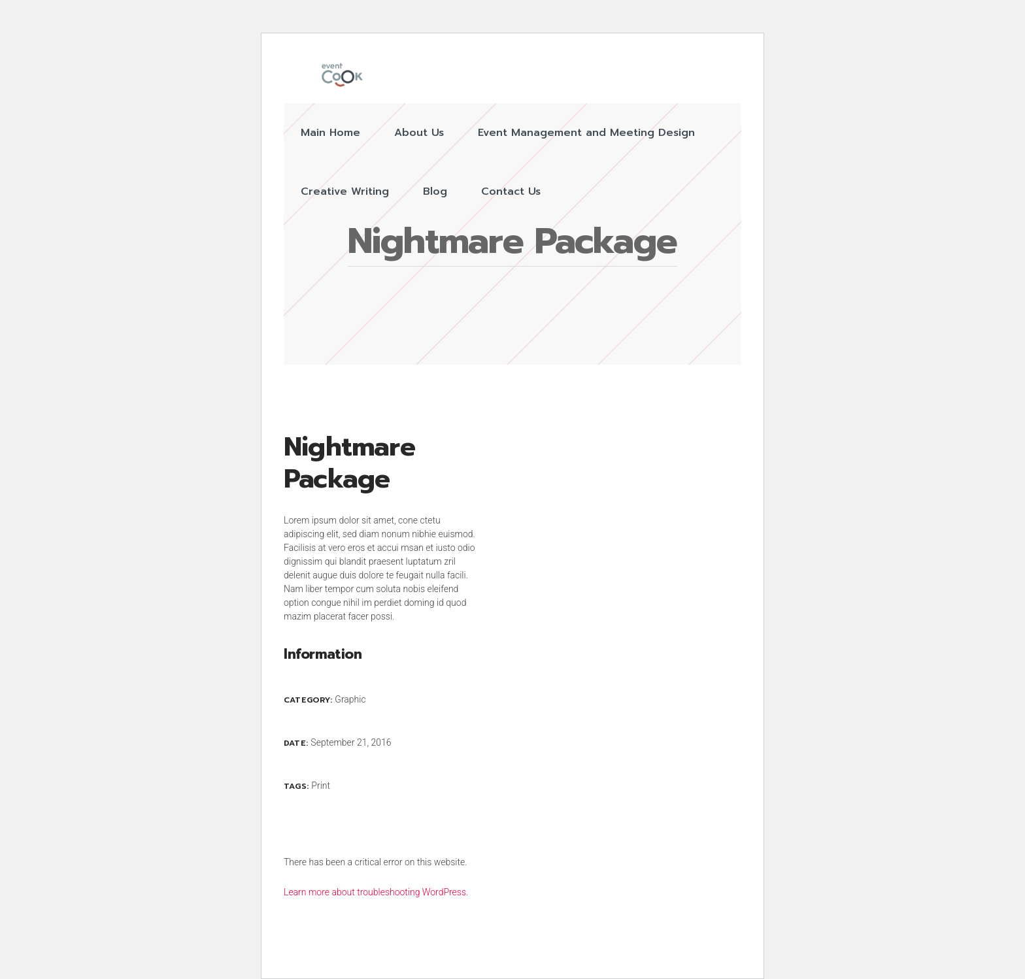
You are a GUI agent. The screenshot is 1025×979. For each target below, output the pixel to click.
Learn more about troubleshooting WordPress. (376, 892)
